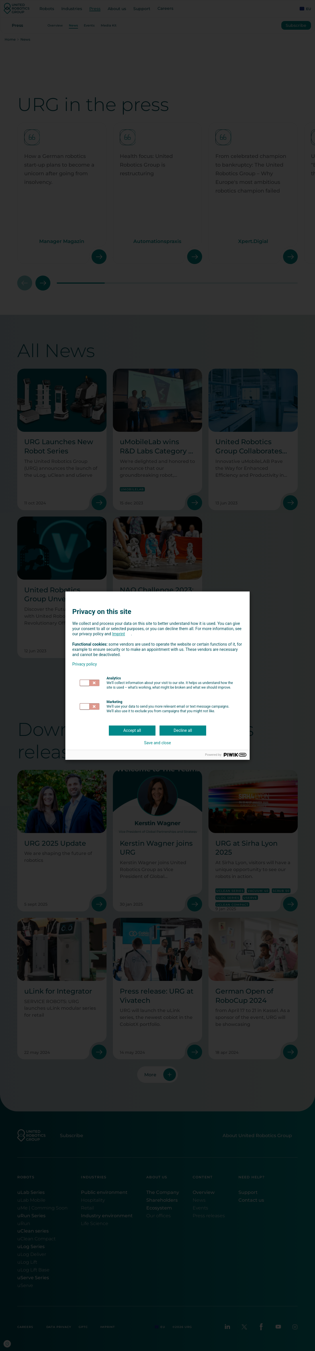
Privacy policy (84, 664)
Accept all (132, 730)
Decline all (183, 730)
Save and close (157, 742)
